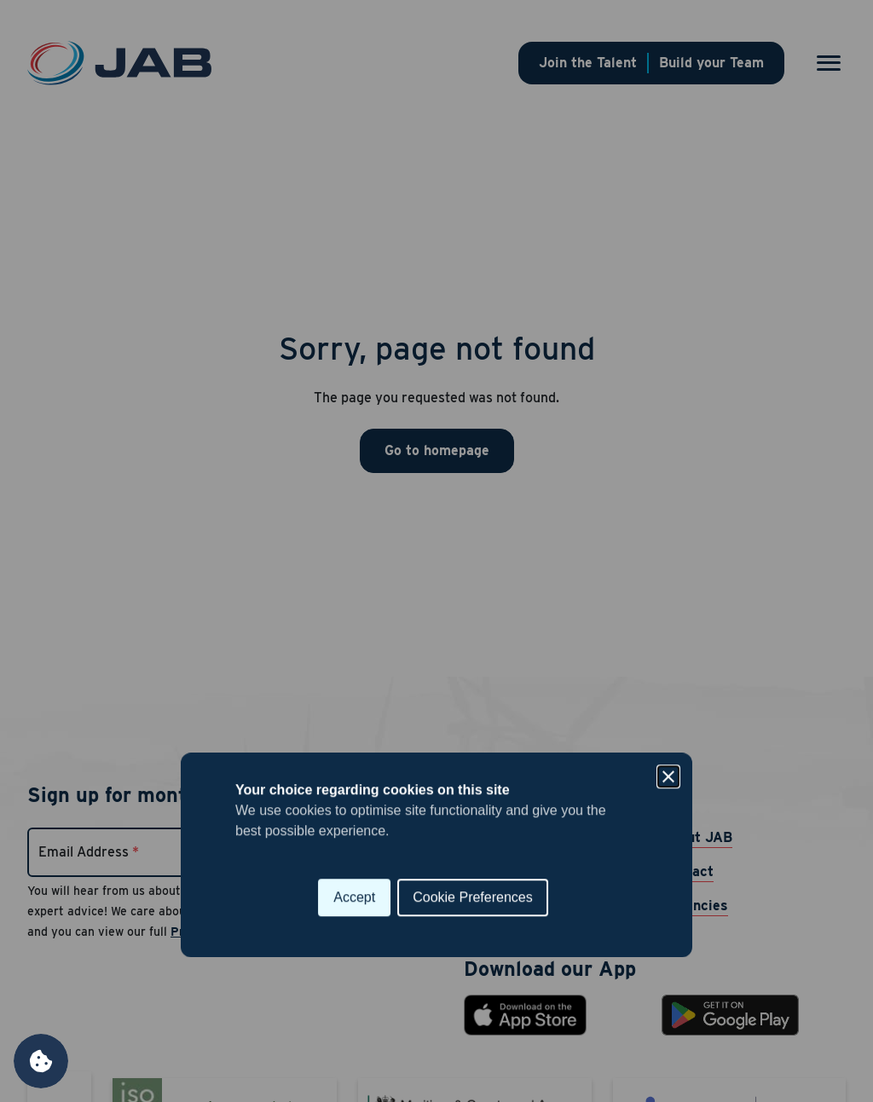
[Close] (668, 473)
